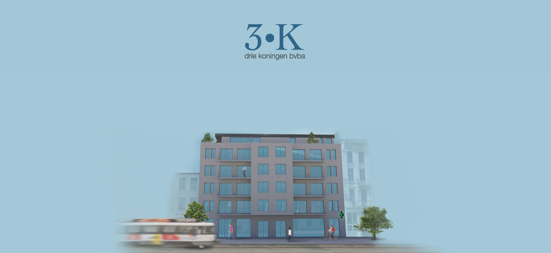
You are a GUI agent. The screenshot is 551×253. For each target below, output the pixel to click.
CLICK (275, 42)
